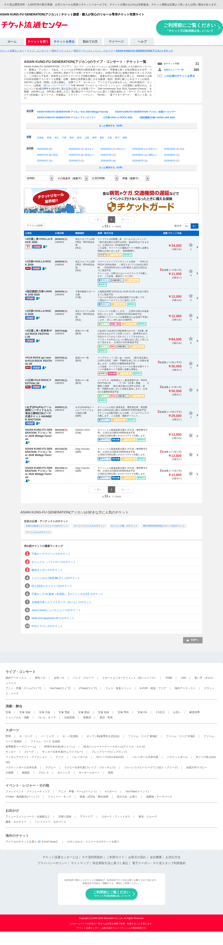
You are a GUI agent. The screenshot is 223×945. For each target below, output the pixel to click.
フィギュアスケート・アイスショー (26, 757)
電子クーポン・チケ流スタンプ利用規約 (159, 863)
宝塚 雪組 (64, 712)
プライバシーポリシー (52, 863)
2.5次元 (160, 712)
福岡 (125, 137)
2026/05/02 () (44, 149)
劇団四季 (194, 712)
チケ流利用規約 (92, 857)
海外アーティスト (185, 688)
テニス (60, 757)
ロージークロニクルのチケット (89, 526)
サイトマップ (80, 863)
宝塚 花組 (24, 712)
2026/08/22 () (44, 160)
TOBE (168, 677)
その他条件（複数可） (70, 178)
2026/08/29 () (140, 160)
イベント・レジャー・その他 (27, 785)
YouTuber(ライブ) (60, 688)
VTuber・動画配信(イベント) (22, 796)
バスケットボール (177, 757)
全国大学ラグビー (196, 767)
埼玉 (56, 137)
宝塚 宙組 (103, 712)
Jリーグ (29, 751)
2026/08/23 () (76, 160)
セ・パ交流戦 (70, 736)
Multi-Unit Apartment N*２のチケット (53, 618)
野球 (8, 736)
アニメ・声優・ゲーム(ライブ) (23, 688)
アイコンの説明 (35, 225)
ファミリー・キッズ (59, 796)
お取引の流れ (137, 857)
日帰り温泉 (64, 816)
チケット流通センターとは (60, 857)
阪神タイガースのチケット (47, 569)
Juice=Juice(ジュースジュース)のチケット (47, 526)
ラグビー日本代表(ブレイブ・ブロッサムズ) (89, 767)
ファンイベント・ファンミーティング (28, 791)
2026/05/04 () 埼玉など (113, 149)
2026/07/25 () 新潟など (81, 155)
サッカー (11, 751)
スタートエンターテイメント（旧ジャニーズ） (129, 677)
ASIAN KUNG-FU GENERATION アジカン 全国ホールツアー (145, 111)
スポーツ (12, 730)
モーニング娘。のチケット (124, 526)
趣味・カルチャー (16, 821)
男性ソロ (40, 677)
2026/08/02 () (171, 155)
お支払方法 (173, 857)
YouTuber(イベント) (137, 791)
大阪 (109, 137)
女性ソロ (59, 677)
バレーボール (80, 757)
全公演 (30, 111)
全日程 (30, 148)
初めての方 (90, 41)
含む (187, 226)
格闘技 (26, 772)
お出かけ (12, 810)
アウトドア (86, 816)
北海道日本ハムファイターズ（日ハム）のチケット (61, 602)
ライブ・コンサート (21, 672)
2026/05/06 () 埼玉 (174, 149)
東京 (72, 137)
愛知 (102, 137)
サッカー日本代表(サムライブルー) (62, 751)
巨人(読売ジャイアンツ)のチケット (52, 585)
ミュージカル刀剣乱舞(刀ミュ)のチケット (56, 577)
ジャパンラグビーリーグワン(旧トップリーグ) (151, 767)
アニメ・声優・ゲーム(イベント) (77, 791)
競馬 (110, 772)
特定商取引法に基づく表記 (110, 863)
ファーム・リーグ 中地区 (180, 736)
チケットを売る (64, 41)
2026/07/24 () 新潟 (47, 155)
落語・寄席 (106, 717)
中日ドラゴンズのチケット (47, 626)
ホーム (12, 41)
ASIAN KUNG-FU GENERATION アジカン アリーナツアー (66, 117)
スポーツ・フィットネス (115, 816)
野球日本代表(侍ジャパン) (59, 746)
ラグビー (50, 767)
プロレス (43, 772)
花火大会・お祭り (127, 796)
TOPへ (195, 639)
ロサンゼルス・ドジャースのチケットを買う (93, 841)
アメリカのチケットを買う (21, 841)
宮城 (49, 137)
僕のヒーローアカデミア (56, 85)
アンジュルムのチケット (38, 532)
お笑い (177, 712)
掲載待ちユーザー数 (174, 69)
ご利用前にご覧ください (189, 27)
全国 (29, 137)
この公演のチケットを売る (179, 75)
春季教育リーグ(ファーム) (21, 746)
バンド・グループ (83, 677)
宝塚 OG (142, 712)
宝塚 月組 (44, 712)
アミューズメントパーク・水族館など (28, 816)
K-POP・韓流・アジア (153, 688)
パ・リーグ (47, 736)
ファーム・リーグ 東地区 (142, 736)
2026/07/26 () (108, 155)
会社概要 (156, 857)
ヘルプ (142, 41)
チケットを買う (38, 41)
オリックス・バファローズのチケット (54, 561)
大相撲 (9, 772)
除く (194, 226)
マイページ (116, 41)
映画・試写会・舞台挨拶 (94, 796)
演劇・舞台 (14, 706)
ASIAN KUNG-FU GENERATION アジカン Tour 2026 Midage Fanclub (72, 111)
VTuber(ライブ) (88, 688)
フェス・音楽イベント (118, 688)
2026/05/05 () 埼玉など (144, 149)
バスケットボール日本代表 (21, 767)
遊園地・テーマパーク (159, 796)
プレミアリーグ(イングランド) (109, 751)
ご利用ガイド (116, 857)
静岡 (94, 137)
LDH (183, 677)
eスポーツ (111, 791)
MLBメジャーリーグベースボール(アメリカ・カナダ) (114, 746)
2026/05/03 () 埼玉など (81, 149)
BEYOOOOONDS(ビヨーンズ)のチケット (164, 526)
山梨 (87, 137)
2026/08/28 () (108, 160)
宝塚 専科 (123, 712)
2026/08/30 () (171, 160)
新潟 (79, 137)
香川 (117, 137)
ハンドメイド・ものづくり (50, 821)
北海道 (40, 137)
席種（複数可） (131, 178)
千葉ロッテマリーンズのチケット (51, 553)
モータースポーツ (89, 772)
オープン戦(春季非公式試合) (103, 736)
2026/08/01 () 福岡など (144, 155)
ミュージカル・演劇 (17, 717)
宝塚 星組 (83, 712)
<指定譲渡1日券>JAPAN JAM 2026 (157, 117)
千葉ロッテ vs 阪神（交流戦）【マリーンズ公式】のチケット (67, 593)
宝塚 (8, 712)
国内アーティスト (16, 677)
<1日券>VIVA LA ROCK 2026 (117, 117)
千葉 (64, 137)
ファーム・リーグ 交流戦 (45, 741)
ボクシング (63, 772)
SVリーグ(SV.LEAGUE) (110, 757)
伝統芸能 (69, 717)
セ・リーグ (25, 736)
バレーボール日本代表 (145, 757)
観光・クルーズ (148, 816)
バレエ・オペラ (47, 717)
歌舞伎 (87, 717)
